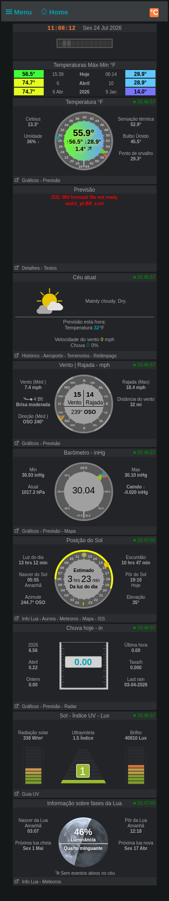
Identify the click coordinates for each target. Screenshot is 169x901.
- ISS (100, 618)
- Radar (69, 706)
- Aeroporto (52, 355)
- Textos (49, 268)
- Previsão (50, 180)
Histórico (26, 355)
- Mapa (69, 531)
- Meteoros (67, 618)
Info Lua (25, 618)
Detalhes (26, 268)
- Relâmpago (104, 355)
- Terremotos (77, 355)
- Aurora (48, 618)
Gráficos (26, 180)
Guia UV (26, 794)
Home (54, 12)
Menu (21, 12)
